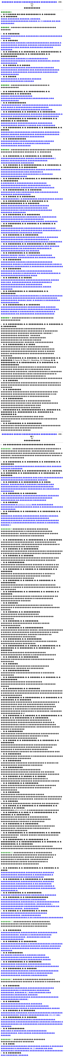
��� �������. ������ (14, 1055)
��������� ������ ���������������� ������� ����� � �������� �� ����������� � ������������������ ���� (31, 273)
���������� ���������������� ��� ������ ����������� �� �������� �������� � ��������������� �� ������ (30, 248)
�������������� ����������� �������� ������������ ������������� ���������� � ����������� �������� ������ (31, 230)
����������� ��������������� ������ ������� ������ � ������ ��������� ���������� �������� (27, 143)
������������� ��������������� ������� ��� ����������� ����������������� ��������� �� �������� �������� (30, 498)
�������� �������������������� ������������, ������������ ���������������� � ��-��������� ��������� (32, 915)
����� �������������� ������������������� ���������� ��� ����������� (27, 98)
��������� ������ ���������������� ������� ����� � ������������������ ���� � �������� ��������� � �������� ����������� (32, 264)
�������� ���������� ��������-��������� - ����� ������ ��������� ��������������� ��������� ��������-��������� (30, 134)
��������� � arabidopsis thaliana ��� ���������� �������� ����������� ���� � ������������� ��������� (32, 507)
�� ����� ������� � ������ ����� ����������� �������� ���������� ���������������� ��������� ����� (26, 957)
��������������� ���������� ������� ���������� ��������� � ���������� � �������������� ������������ (27, 875)
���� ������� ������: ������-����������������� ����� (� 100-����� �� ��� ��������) (30, 21)
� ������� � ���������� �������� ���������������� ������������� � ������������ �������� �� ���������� (27, 185)
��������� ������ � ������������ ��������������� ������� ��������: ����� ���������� (30, 61)
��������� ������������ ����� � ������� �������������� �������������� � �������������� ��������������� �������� (31, 239)
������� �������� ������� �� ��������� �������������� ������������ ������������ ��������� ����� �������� (29, 219)
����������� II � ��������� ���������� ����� (32, 199)
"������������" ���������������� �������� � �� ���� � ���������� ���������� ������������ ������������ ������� (31, 107)
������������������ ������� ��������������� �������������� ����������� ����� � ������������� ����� (30, 1006)
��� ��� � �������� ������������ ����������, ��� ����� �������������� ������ (28, 1033)
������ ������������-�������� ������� (28, 895)
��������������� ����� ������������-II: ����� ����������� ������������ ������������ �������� (28, 160)
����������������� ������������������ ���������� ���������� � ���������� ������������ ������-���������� (29, 973)
